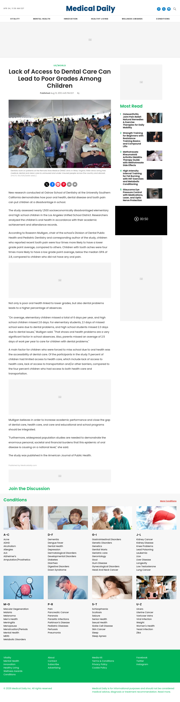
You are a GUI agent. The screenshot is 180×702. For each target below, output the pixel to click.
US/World (60, 65)
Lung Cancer (143, 569)
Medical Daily (90, 8)
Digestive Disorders (58, 566)
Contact (52, 661)
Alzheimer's (10, 556)
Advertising (54, 667)
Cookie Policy (99, 667)
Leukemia (141, 553)
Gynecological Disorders (105, 566)
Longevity (141, 563)
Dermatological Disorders (62, 553)
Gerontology (99, 556)
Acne (6, 539)
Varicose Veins (144, 615)
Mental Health (11, 632)
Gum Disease (99, 563)
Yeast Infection (144, 629)
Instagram (142, 664)
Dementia (53, 539)
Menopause (10, 626)
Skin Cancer (98, 629)
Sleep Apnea (99, 636)
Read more (164, 691)
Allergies (8, 549)
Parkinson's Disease (59, 622)
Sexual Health (99, 622)
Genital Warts (99, 549)
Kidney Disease (144, 542)
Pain (50, 609)
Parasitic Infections (58, 619)
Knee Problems (144, 546)
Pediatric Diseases (58, 626)
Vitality (7, 657)
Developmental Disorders (62, 556)
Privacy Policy (99, 664)
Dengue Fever (55, 542)
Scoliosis (97, 612)
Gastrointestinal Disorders (106, 539)
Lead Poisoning (144, 549)
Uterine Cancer (144, 612)
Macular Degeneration (16, 609)
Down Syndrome (57, 569)
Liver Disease (143, 559)
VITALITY (15, 18)
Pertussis (53, 629)
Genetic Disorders (102, 542)
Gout (95, 559)
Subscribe (53, 664)
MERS (6, 636)
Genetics (97, 546)
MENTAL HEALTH (41, 18)
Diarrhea (53, 563)
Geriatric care (99, 553)
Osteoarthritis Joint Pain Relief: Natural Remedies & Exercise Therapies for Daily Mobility (133, 121)
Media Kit (97, 657)
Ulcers (139, 609)
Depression (54, 549)
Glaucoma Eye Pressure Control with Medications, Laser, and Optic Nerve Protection (133, 195)
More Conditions (168, 501)
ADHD (7, 542)
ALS (5, 553)
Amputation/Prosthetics (17, 559)
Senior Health (99, 619)
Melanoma (10, 615)
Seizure (96, 615)
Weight (140, 622)
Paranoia (53, 615)
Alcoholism (10, 546)
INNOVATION (70, 18)
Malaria (8, 612)
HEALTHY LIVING (99, 18)
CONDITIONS (163, 18)
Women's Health (145, 626)
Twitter (140, 661)
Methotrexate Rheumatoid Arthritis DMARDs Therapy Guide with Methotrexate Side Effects (133, 158)
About (51, 657)
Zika (138, 632)
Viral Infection (144, 619)
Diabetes (53, 559)
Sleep (95, 632)
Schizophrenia (100, 609)
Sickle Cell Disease (102, 626)
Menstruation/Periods (16, 629)
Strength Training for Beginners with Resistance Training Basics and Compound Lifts (133, 139)
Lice (138, 556)
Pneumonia (54, 632)
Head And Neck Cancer (105, 569)
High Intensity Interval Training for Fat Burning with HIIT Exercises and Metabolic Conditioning (133, 177)
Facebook (141, 657)
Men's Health (11, 619)
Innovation (9, 664)
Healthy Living (11, 667)
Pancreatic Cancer (58, 612)
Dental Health (55, 546)
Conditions (15, 500)
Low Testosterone (146, 566)
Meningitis (9, 622)
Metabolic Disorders (15, 639)
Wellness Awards (132, 18)
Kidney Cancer (144, 539)
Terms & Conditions (103, 661)
